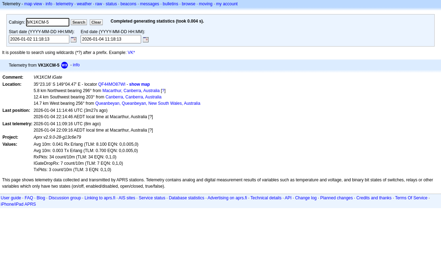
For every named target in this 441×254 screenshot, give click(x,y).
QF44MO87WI (111, 84)
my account (227, 3)
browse (188, 3)
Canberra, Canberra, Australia (134, 97)
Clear (96, 22)
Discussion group (65, 197)
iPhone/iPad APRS (18, 204)
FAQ (29, 197)
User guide (11, 197)
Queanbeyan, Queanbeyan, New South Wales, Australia (147, 103)
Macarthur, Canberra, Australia (131, 90)
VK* (131, 52)
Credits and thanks (374, 197)
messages (149, 3)
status (111, 3)
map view (33, 3)
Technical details (266, 197)
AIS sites (127, 197)
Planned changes (336, 197)
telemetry (64, 3)
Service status (152, 197)
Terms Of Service (411, 197)
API (288, 197)
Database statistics (186, 197)
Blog (41, 197)
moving (206, 3)
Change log (305, 197)
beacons (128, 3)
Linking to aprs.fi (99, 197)
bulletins (170, 3)
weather (84, 3)
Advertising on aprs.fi (227, 197)
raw (98, 3)
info (48, 3)
